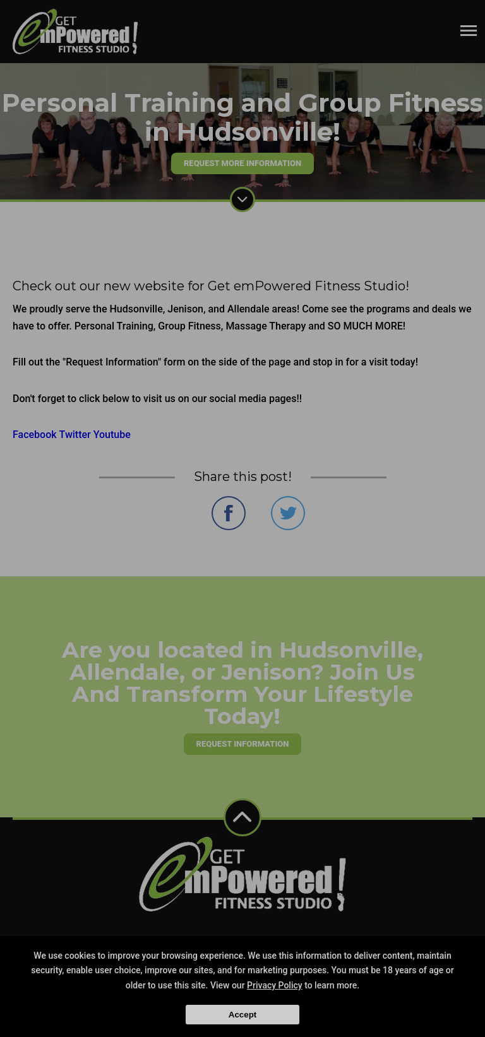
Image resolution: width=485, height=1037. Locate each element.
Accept (242, 1014)
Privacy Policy (274, 985)
